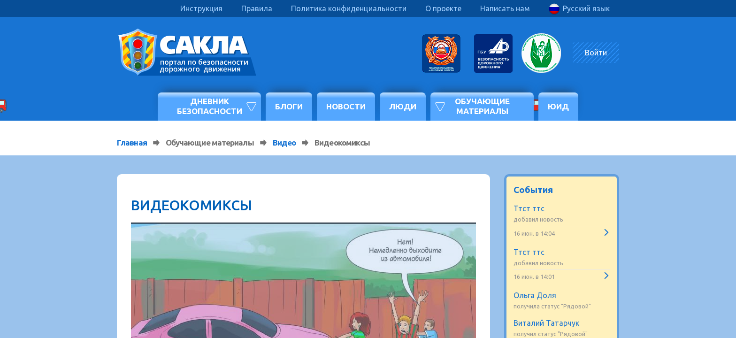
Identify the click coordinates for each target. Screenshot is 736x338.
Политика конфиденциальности (348, 8)
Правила (256, 8)
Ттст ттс (529, 208)
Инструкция (201, 8)
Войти (596, 52)
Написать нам (505, 8)
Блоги (289, 106)
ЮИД (558, 106)
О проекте (443, 8)
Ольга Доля (535, 295)
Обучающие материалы (482, 106)
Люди (402, 106)
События (533, 189)
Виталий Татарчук (546, 323)
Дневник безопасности (209, 106)
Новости (346, 106)
